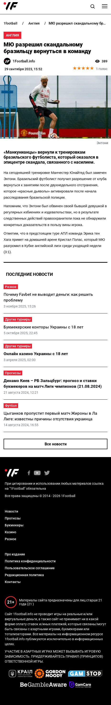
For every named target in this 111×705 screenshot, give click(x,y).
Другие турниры (18, 319)
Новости (11, 511)
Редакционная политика (24, 575)
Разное (10, 287)
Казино (10, 532)
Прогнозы (13, 373)
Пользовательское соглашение (30, 568)
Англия (12, 35)
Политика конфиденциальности (30, 561)
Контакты (13, 582)
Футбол (11, 406)
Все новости (56, 444)
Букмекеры (14, 525)
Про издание (15, 554)
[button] (92, 7)
